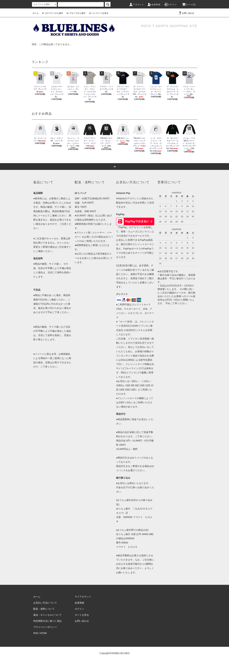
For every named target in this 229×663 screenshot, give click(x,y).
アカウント (136, 4)
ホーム (36, 13)
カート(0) (189, 4)
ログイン (170, 4)
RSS (35, 633)
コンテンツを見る (98, 13)
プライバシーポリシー (45, 627)
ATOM (43, 633)
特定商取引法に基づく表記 (47, 621)
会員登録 (153, 4)
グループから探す (75, 13)
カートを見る (82, 615)
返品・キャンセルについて (47, 615)
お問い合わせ (186, 13)
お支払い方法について (45, 602)
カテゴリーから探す (52, 13)
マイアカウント (83, 596)
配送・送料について (44, 608)
